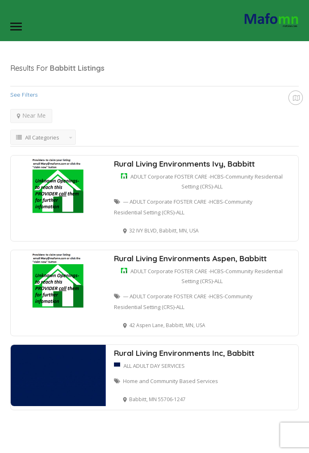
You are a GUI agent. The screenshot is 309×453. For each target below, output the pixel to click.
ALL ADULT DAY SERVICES (154, 365)
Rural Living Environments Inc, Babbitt (184, 353)
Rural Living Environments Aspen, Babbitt (190, 258)
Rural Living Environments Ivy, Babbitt (184, 164)
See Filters (24, 94)
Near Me (31, 115)
